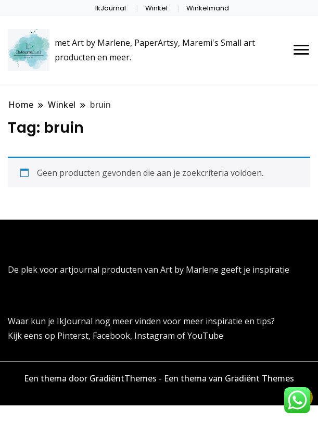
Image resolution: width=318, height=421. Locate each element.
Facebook (111, 335)
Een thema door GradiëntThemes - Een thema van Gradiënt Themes (159, 378)
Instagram (155, 335)
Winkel (156, 8)
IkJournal (110, 8)
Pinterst (72, 335)
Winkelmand (207, 8)
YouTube (205, 335)
